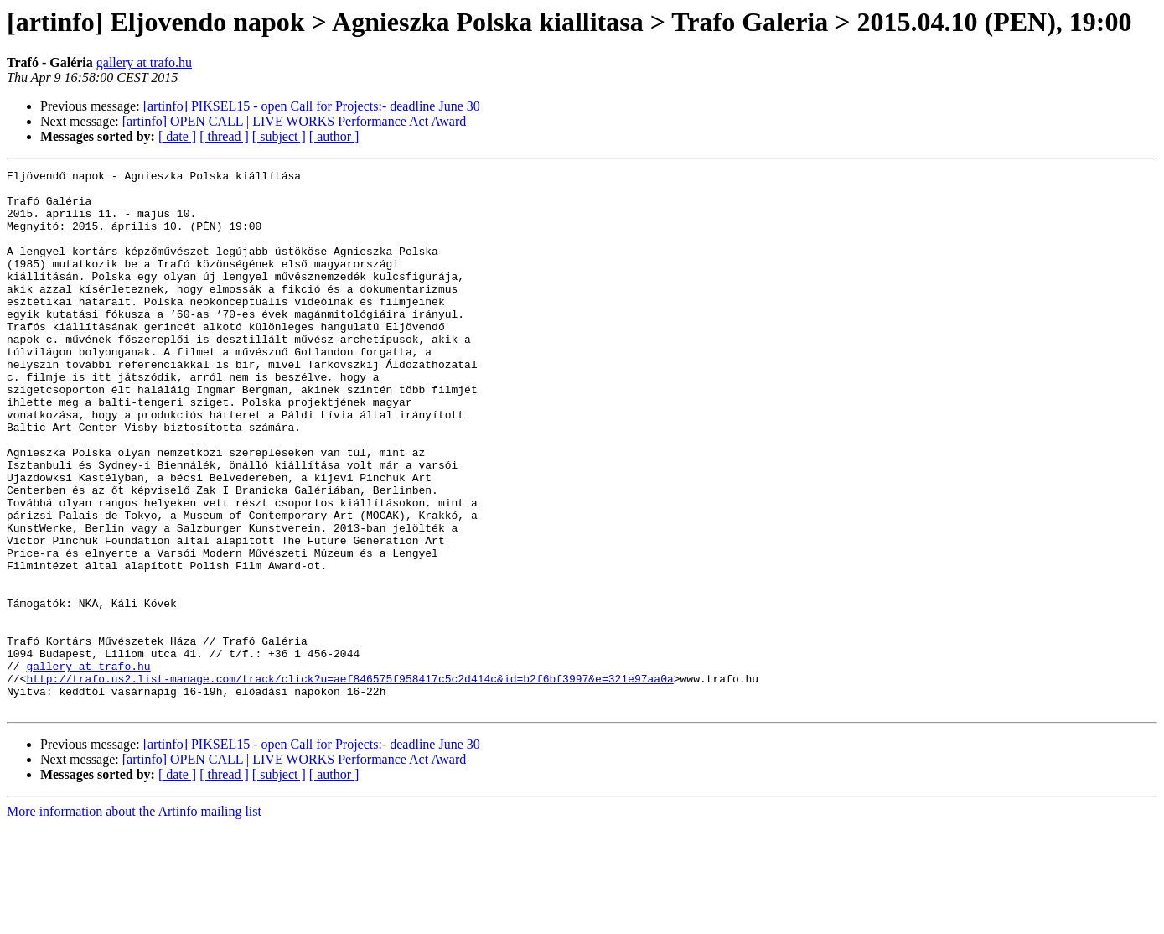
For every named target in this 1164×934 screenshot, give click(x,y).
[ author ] (334, 136)
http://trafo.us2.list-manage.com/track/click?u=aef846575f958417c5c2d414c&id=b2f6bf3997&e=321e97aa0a (349, 781)
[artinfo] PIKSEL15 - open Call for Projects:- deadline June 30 (311, 106)
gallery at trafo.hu (144, 62)
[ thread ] (224, 136)
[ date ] (177, 136)
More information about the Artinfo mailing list (134, 919)
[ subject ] (279, 136)
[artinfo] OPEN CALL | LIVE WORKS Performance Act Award (294, 121)
